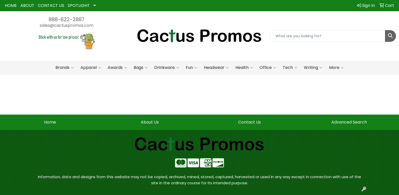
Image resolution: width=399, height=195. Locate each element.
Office (268, 68)
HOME (11, 5)
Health (244, 68)
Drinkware (166, 68)
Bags (141, 68)
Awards (117, 68)
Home (50, 122)
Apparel (90, 68)
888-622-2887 (66, 19)
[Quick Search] (327, 36)
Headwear (216, 68)
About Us (150, 122)
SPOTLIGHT (79, 5)
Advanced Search (349, 122)
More (336, 68)
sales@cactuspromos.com (66, 25)
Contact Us (249, 122)
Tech (290, 68)
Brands (64, 68)
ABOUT (27, 5)
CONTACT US (51, 5)
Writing (313, 68)
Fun (191, 68)
